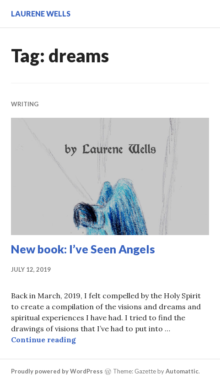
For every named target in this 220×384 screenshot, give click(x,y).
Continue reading (43, 339)
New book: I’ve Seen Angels (83, 249)
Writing (24, 104)
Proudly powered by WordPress (57, 371)
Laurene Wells (40, 13)
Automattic (182, 371)
